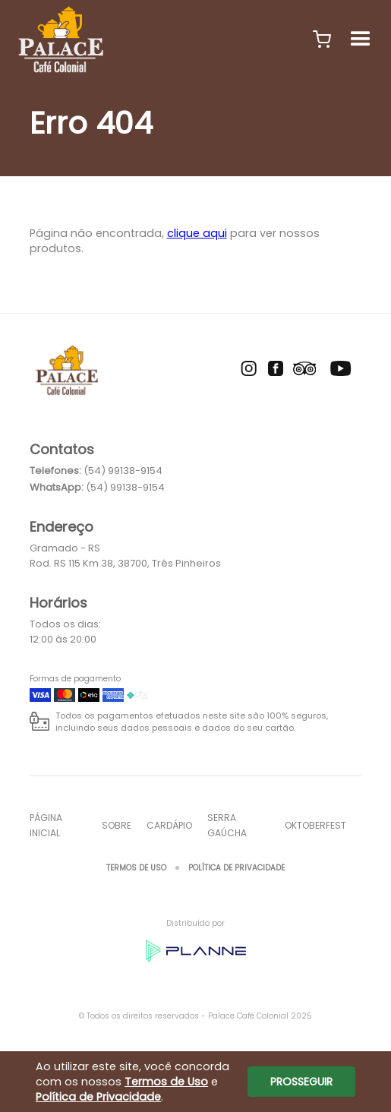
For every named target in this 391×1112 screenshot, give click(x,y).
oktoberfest (315, 825)
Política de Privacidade (236, 867)
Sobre (116, 825)
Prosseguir (301, 1081)
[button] (322, 39)
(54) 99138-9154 (123, 470)
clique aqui (197, 233)
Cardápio (169, 825)
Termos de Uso (136, 867)
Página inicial (46, 825)
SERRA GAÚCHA (227, 825)
